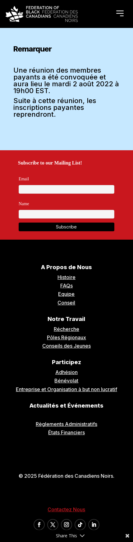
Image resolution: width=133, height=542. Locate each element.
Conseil (66, 303)
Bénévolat (66, 380)
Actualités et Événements (66, 405)
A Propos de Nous (66, 267)
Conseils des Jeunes (66, 346)
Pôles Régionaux (66, 337)
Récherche (66, 329)
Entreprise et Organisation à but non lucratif (66, 389)
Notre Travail (66, 319)
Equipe (66, 294)
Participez (66, 362)
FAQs (66, 285)
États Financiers (66, 432)
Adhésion (66, 372)
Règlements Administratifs (66, 424)
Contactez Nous (66, 509)
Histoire (66, 277)
